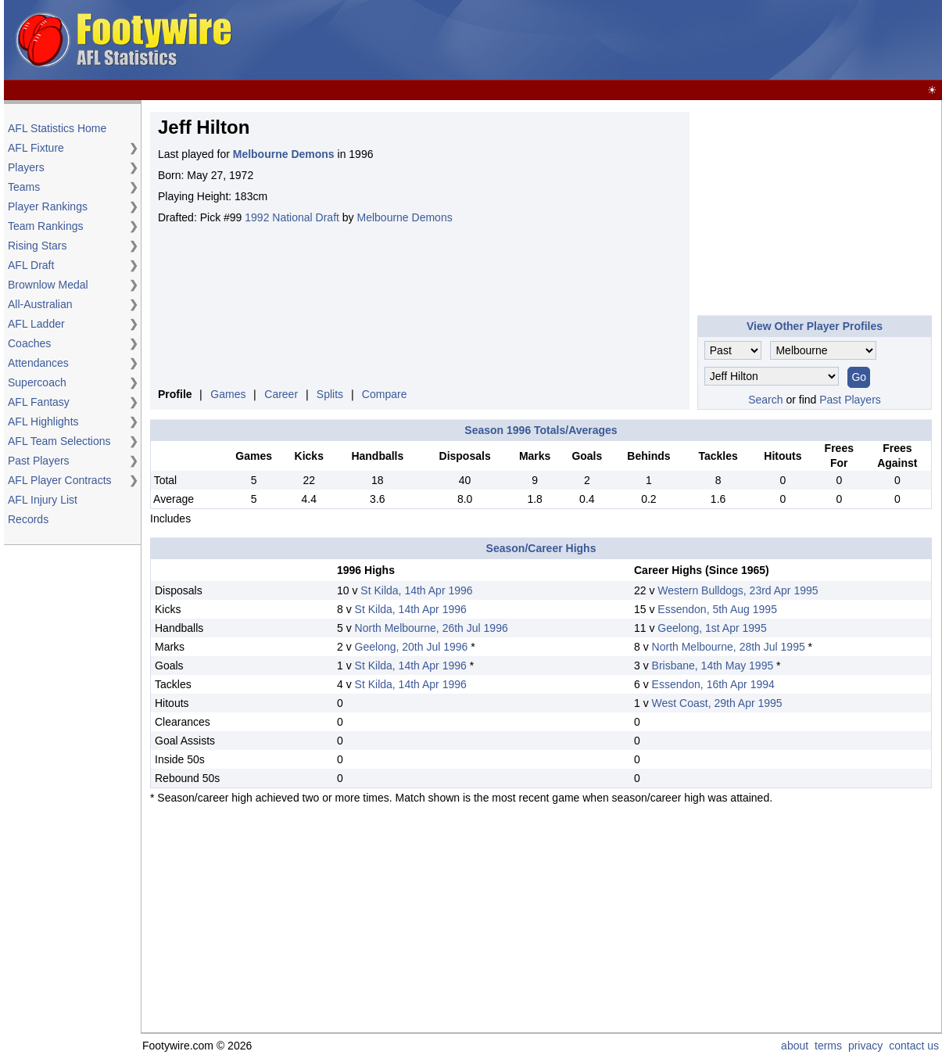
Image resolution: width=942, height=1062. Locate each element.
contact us (914, 1045)
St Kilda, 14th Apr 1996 (416, 590)
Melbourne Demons (405, 217)
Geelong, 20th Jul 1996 (411, 646)
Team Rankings (46, 226)
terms (828, 1045)
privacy (865, 1045)
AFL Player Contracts (60, 480)
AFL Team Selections (59, 441)
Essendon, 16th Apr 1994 (713, 684)
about (794, 1045)
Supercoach (37, 382)
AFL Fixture (36, 148)
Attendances (38, 363)
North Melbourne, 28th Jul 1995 (728, 646)
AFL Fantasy (39, 402)
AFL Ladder (36, 324)
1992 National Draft (292, 217)
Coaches (29, 343)
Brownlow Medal (48, 284)
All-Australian (40, 304)
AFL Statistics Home (57, 128)
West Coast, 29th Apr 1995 (717, 703)
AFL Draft (31, 265)
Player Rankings (48, 206)
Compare (384, 394)
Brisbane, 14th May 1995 (713, 665)
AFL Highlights (43, 421)
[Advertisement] (654, 40)
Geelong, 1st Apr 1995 (711, 628)
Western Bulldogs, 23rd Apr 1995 (737, 590)
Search (765, 399)
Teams (24, 187)
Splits (330, 394)
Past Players (39, 460)
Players (26, 167)
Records (28, 519)
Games (227, 394)
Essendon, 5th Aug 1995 (717, 609)
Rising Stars (37, 245)
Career (281, 394)
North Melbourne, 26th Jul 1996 (431, 628)
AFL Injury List (42, 499)
